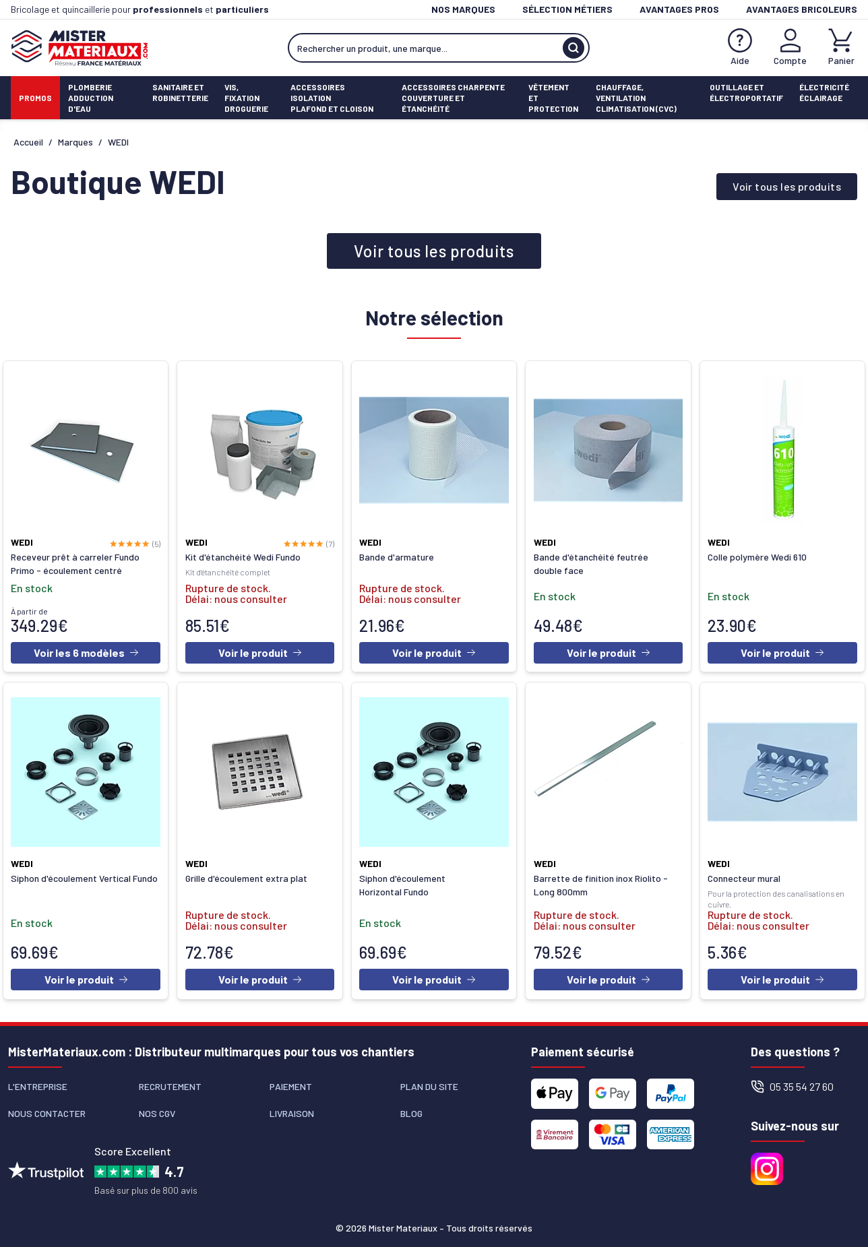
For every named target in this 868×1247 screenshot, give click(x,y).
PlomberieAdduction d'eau (90, 97)
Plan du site (429, 1082)
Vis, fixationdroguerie (246, 97)
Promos (35, 97)
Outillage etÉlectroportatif (746, 92)
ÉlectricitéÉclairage (824, 92)
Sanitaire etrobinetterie (180, 92)
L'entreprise (37, 1082)
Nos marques (463, 9)
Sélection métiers (567, 9)
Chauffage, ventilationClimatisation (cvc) (636, 97)
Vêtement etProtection (553, 97)
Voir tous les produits (787, 186)
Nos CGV (157, 1109)
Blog (411, 1109)
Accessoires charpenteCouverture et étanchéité (453, 97)
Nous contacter (47, 1109)
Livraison (292, 1109)
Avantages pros (679, 9)
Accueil (28, 142)
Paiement (291, 1082)
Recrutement (170, 1082)
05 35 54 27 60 (792, 1082)
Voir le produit (259, 651)
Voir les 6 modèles (86, 651)
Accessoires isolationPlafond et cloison (331, 97)
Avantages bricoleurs (801, 9)
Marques (75, 142)
